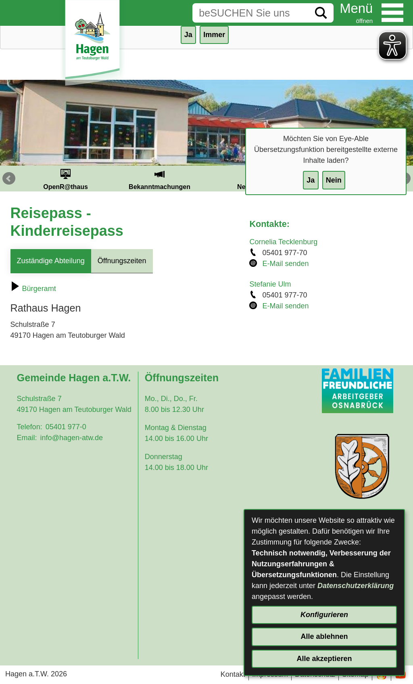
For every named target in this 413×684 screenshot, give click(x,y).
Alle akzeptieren (324, 659)
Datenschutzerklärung (355, 586)
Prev (8, 178)
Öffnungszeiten (122, 261)
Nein (334, 180)
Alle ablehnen (324, 636)
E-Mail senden (285, 264)
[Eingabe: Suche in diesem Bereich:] (250, 13)
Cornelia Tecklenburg (283, 242)
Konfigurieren (324, 615)
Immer (214, 35)
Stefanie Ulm (270, 284)
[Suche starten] (321, 13)
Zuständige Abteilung (51, 261)
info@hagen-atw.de (71, 438)
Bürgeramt (33, 289)
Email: (27, 438)
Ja (311, 180)
